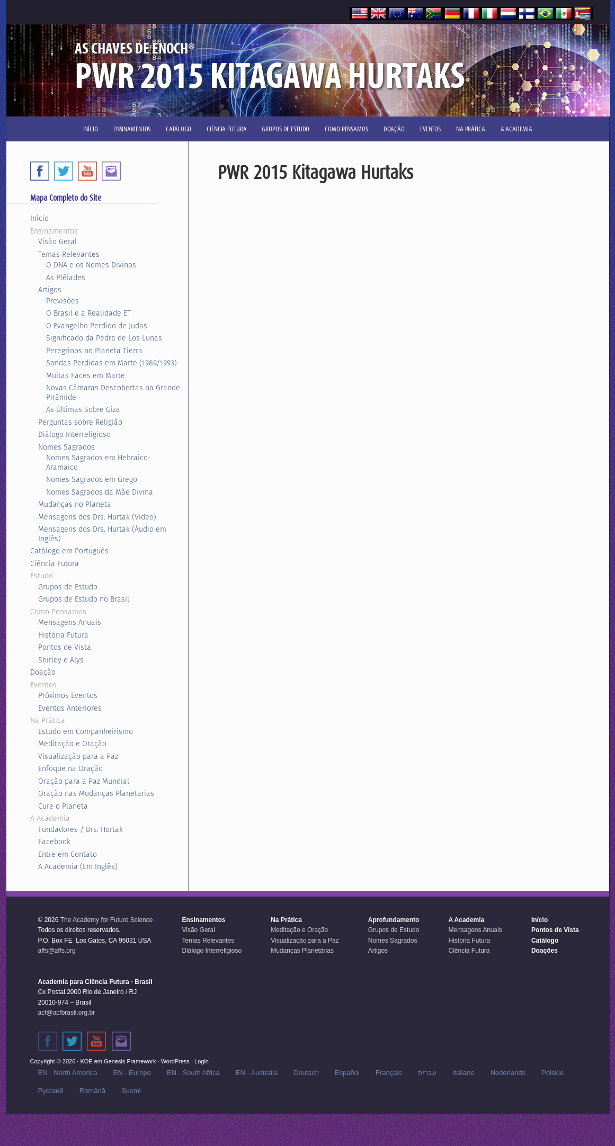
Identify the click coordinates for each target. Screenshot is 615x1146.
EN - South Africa (193, 1073)
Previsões (62, 301)
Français (389, 1073)
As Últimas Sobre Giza (83, 409)
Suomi (131, 1091)
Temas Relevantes (69, 254)
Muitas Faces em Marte (85, 375)
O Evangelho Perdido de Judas (96, 325)
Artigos (49, 289)
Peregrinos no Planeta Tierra (94, 350)
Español (347, 1073)
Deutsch (306, 1073)
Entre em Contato (67, 854)
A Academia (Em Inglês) (78, 866)
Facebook (54, 841)
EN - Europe (132, 1073)
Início (39, 218)
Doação (43, 672)
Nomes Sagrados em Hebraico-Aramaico (98, 462)
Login (201, 1061)
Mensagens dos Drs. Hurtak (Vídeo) (97, 517)
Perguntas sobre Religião (80, 422)
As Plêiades (65, 277)
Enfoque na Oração (70, 768)
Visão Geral (57, 241)
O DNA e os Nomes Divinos (91, 264)
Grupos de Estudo (67, 586)
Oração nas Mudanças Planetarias (96, 793)
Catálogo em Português (69, 550)
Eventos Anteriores (70, 708)
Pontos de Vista (64, 647)
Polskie (552, 1073)
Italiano (463, 1073)
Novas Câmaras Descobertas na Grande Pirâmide (113, 392)
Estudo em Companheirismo (85, 731)
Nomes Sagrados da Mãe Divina (99, 492)
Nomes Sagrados (66, 447)
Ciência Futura (54, 563)
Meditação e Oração (72, 743)
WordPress (175, 1061)
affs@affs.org (57, 950)
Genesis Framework (130, 1061)
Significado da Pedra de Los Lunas (104, 338)
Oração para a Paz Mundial (83, 781)
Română (92, 1091)
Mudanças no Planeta (74, 504)
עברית (427, 1073)
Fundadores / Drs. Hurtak (80, 829)
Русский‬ (51, 1091)
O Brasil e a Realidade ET (88, 313)
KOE (86, 1061)
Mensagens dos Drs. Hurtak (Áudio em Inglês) (102, 534)
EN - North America (67, 1073)
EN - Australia (257, 1073)
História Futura (63, 635)
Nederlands (508, 1073)
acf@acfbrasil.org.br (66, 1012)
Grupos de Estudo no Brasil (83, 599)
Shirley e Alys (61, 660)
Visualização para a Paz (78, 756)
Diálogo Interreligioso (74, 434)
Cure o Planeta (63, 806)
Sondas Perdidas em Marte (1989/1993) (111, 362)
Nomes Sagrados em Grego (91, 479)
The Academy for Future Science (106, 920)
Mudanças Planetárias (302, 950)
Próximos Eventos (67, 695)
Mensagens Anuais (69, 622)
